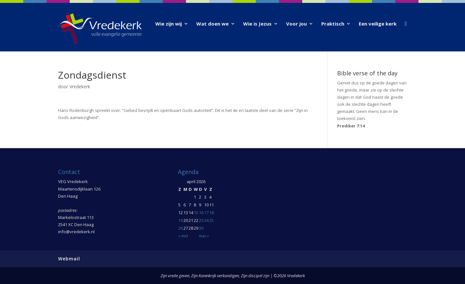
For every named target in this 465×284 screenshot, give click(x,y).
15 (196, 212)
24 (206, 220)
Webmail (69, 259)
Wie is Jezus (257, 24)
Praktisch (332, 24)
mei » (204, 236)
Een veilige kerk (378, 24)
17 (206, 212)
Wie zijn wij (168, 24)
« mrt (183, 236)
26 (180, 228)
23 (201, 220)
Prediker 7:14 (351, 126)
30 (201, 228)
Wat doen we (212, 24)
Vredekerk (79, 86)
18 (211, 212)
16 (201, 212)
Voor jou (296, 24)
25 (211, 220)
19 (180, 220)
